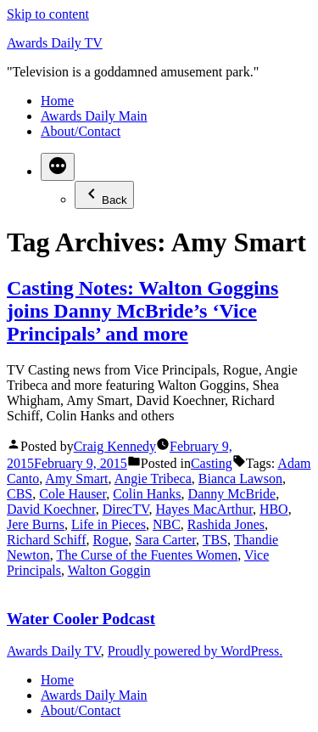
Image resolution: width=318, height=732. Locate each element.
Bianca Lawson (240, 478)
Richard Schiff (46, 539)
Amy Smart (76, 478)
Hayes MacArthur (203, 509)
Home (57, 100)
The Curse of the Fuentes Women (146, 555)
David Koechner (51, 509)
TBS (215, 539)
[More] (58, 167)
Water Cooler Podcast (81, 619)
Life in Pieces (108, 524)
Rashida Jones (226, 524)
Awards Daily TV (55, 43)
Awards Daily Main (94, 116)
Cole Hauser (72, 494)
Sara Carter (165, 539)
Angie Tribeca (153, 478)
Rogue (110, 539)
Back (104, 194)
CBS (19, 494)
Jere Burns (35, 524)
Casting (211, 463)
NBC (167, 524)
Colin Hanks (147, 494)
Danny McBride (232, 494)
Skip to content (48, 14)
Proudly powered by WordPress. (195, 651)
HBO (273, 509)
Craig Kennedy (115, 446)
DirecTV (126, 509)
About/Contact (80, 131)
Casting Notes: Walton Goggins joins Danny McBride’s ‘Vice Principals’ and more (142, 311)
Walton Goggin (109, 570)
